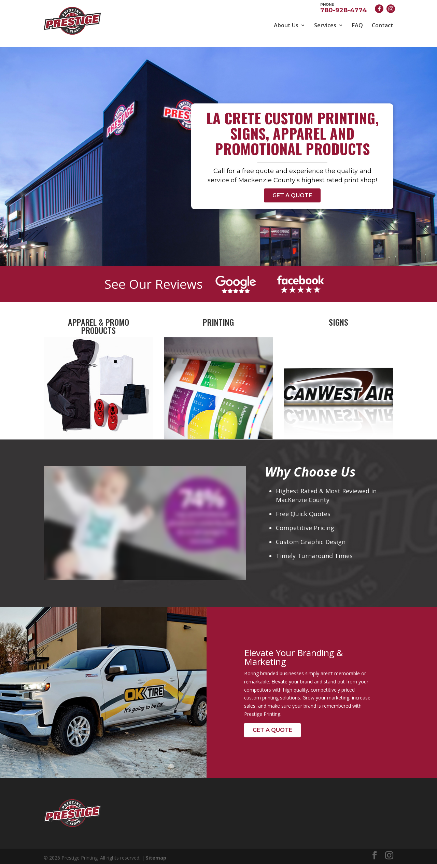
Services (325, 25)
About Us (286, 25)
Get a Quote (292, 192)
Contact (382, 25)
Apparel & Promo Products (98, 323)
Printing (218, 319)
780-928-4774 (343, 7)
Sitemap (156, 855)
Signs (338, 319)
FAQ (357, 25)
